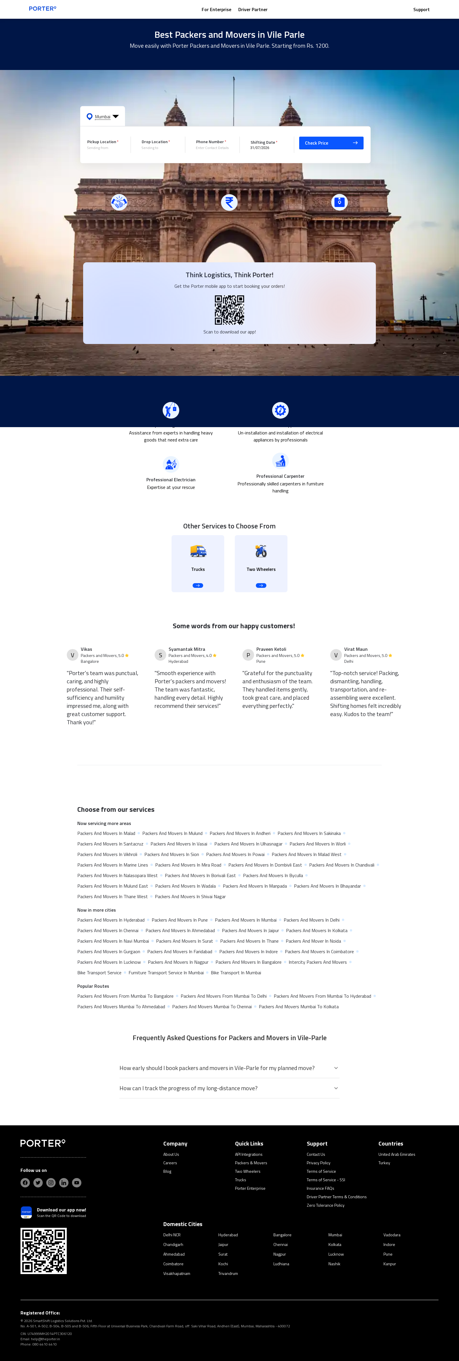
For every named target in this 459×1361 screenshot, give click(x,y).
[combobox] (104, 147)
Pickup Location (101, 141)
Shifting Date (263, 142)
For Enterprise (216, 9)
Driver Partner (253, 9)
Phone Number (210, 141)
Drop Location (155, 141)
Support (421, 9)
